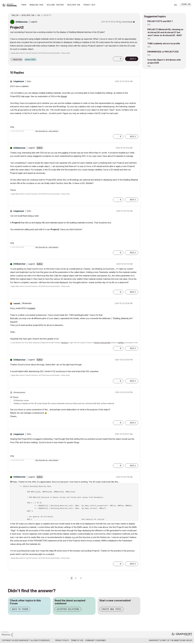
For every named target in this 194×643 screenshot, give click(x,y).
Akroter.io (64, 343)
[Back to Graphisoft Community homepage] (10, 5)
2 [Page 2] (75, 578)
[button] (115, 59)
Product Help (89, 5)
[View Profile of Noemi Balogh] (127, 22)
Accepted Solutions (68, 609)
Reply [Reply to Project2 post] (133, 59)
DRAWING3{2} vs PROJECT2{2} (163, 51)
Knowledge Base (36, 5)
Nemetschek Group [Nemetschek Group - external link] (183, 640)
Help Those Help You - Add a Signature (46, 131)
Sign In (186, 4)
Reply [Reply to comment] (133, 136)
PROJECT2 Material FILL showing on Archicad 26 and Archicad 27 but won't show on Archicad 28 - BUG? (165, 32)
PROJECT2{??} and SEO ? (160, 21)
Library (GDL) (30, 59)
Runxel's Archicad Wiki (102, 343)
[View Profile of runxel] (16, 303)
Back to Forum (20, 609)
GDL (149, 24)
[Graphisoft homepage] (182, 634)
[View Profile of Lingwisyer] (18, 81)
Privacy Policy (62, 640)
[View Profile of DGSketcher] (22, 22)
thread (64, 96)
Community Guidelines (95, 640)
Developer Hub (73, 5)
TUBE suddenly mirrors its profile (163, 43)
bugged (31, 308)
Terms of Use (77, 640)
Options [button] (136, 15)
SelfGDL (121, 343)
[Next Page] (81, 578)
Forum (23, 5)
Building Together (55, 5)
